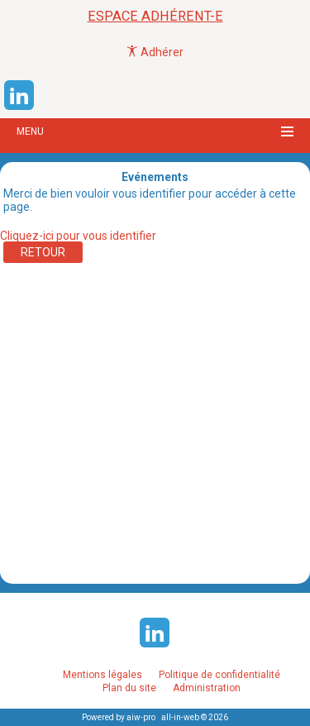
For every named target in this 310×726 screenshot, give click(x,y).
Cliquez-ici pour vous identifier (78, 235)
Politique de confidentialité (219, 675)
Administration (207, 688)
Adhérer (155, 52)
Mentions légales (102, 675)
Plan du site (129, 688)
